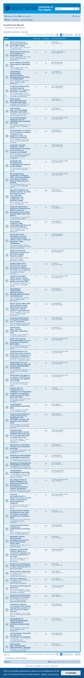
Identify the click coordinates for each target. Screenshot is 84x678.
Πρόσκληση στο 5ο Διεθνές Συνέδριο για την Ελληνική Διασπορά (20, 446)
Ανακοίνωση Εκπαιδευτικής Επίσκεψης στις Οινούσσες (20, 596)
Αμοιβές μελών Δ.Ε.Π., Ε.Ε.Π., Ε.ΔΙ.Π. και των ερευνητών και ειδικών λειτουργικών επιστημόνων (20, 266)
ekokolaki (18, 312)
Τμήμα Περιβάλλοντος (22, 325)
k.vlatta (17, 409)
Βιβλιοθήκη (19, 69)
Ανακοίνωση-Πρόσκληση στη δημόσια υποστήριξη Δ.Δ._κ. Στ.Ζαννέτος (19, 319)
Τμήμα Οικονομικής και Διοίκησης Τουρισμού (20, 476)
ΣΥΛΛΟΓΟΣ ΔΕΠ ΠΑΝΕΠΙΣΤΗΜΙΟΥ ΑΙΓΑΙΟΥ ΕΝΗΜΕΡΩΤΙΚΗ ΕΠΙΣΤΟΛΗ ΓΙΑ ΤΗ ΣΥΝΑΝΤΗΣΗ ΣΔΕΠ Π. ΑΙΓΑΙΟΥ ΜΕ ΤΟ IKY (20, 433)
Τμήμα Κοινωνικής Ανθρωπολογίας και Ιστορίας (18, 640)
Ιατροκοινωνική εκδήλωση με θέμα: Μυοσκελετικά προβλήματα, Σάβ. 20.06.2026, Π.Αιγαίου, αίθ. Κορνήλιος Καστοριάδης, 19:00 (20, 418)
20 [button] (76, 35)
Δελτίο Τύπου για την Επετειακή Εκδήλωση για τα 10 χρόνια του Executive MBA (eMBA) (20, 341)
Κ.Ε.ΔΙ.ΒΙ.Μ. (20, 204)
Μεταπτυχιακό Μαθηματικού (17, 82)
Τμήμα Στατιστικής (15, 546)
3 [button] (66, 35)
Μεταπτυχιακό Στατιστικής (19, 105)
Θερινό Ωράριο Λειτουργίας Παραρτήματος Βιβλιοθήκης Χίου (20, 64)
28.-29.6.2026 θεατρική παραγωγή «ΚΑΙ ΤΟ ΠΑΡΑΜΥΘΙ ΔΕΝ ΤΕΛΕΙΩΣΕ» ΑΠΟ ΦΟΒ (20, 120)
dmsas (14, 104)
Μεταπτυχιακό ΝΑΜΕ (16, 568)
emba (16, 217)
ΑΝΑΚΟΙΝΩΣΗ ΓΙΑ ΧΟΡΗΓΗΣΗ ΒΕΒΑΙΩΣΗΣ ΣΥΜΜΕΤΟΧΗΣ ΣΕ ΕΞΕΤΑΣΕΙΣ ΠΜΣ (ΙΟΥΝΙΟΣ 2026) (19, 622)
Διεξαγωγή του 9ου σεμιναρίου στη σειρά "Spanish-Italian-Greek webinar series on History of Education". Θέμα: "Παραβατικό (20, 238)
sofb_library (16, 67)
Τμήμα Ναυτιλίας (21, 411)
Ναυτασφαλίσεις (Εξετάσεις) (20, 571)
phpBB (38, 666)
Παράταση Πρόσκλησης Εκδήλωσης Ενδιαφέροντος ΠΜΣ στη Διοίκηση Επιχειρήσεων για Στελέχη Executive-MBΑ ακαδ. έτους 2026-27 (20, 211)
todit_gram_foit (17, 474)
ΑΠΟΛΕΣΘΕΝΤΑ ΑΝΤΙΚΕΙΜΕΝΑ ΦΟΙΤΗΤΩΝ (19, 471)
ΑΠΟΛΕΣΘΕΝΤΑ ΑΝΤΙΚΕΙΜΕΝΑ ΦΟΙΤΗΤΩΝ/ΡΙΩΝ (20, 406)
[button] (57, 34)
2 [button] (63, 35)
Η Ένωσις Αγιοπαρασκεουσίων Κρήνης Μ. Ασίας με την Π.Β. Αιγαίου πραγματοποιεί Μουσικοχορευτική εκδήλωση (20, 498)
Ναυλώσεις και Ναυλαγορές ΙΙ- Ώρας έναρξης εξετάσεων (20, 565)
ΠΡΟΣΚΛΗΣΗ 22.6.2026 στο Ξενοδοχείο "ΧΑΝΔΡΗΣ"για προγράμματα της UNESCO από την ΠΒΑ (20, 378)
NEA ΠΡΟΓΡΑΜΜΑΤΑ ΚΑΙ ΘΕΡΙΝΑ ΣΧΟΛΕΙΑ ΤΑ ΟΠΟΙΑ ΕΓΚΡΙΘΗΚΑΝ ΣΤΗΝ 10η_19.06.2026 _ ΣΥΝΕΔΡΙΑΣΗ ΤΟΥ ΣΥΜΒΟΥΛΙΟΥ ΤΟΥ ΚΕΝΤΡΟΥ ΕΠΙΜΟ (20, 195)
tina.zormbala (19, 439)
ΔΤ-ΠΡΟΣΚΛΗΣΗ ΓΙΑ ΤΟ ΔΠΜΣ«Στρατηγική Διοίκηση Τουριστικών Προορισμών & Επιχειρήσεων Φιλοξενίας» (20, 354)
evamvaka (18, 323)
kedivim (17, 202)
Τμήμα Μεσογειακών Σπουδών (17, 260)
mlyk (14, 567)
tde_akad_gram (17, 57)
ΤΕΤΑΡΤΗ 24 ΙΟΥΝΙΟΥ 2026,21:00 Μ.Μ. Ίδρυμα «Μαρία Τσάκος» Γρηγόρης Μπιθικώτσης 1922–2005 (20, 278)
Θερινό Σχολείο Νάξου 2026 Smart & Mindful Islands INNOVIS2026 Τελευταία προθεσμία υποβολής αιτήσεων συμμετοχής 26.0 (20, 307)
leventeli (17, 139)
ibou (16, 47)
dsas (14, 545)
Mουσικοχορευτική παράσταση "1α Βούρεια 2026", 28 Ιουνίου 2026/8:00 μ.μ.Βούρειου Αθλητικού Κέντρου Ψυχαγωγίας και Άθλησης (20, 178)
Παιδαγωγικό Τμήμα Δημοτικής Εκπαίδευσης (20, 247)
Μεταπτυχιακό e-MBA (19, 219)
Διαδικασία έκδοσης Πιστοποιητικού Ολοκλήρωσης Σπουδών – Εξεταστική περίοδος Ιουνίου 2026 (20, 540)
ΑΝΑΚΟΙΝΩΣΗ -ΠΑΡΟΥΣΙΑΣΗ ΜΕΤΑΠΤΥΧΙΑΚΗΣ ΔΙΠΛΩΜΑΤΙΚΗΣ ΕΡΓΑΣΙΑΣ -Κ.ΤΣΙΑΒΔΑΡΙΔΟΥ (20, 75)
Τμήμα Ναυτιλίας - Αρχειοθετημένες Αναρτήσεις (18, 575)
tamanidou (16, 638)
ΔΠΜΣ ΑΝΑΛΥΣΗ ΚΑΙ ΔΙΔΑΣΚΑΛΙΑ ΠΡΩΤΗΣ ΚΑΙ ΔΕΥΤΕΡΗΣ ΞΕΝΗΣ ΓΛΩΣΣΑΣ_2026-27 (20, 253)
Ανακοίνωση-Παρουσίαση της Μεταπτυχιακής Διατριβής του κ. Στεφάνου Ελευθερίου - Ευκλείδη (20, 89)
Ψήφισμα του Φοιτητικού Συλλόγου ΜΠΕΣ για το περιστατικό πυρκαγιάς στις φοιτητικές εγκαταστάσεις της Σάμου (20, 552)
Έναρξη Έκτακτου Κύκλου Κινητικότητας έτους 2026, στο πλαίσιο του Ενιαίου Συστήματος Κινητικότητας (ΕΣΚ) (20, 514)
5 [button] (71, 35)
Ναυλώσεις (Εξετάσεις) (18, 579)
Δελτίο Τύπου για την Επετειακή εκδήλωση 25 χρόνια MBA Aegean (19, 44)
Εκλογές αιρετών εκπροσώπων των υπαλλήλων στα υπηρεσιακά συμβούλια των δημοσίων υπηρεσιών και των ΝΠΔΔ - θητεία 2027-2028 (20, 392)
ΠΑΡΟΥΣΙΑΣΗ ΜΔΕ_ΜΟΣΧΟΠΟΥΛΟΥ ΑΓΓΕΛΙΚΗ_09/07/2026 (18, 101)
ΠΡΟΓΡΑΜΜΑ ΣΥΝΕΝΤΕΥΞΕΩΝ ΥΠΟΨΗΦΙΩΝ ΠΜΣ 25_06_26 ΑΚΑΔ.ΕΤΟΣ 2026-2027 (20, 224)
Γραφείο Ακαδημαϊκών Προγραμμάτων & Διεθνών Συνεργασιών (19, 157)
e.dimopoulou (19, 93)
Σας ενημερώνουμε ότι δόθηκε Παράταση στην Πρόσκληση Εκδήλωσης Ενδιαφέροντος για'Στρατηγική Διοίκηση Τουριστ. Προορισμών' (19, 484)
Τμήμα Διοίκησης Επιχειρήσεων (18, 59)
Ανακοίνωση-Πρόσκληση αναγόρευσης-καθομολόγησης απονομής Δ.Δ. (20, 527)
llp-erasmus (18, 154)
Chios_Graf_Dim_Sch (21, 125)
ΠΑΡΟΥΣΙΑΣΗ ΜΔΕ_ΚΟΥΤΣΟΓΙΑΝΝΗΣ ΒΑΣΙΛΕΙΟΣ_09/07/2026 (18, 110)
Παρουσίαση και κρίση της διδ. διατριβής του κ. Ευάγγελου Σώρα (20, 53)
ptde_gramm (18, 245)
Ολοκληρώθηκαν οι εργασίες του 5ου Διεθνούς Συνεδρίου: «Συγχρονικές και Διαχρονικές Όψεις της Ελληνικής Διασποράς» (20, 134)
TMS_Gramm (19, 258)
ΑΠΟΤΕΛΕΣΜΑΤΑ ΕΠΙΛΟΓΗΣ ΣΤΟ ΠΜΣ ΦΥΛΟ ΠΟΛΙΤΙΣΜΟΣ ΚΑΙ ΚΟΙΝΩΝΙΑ (20, 635)
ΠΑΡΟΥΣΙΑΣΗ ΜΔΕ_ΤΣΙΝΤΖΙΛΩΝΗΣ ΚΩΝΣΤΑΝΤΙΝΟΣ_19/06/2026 (20, 646)
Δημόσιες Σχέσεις (17, 49)
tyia (16, 270)
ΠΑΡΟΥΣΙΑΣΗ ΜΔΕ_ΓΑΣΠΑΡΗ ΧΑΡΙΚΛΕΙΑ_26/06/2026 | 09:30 (19, 330)
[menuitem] (25, 16)
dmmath (17, 80)
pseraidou (18, 613)
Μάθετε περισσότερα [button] (50, 674)
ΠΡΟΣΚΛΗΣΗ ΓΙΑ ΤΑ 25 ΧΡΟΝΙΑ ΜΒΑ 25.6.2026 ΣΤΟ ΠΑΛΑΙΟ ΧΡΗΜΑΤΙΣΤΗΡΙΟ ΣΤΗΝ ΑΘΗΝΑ (20, 365)
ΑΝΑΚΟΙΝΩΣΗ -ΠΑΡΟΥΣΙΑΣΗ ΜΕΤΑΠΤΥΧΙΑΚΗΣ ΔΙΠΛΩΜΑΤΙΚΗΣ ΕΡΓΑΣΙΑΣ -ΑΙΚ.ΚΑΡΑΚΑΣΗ (20, 292)
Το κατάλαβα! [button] (70, 673)
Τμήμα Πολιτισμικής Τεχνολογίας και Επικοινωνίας (20, 95)
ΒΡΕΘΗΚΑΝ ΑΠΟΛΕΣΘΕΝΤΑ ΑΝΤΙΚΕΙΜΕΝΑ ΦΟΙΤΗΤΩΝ (20, 456)
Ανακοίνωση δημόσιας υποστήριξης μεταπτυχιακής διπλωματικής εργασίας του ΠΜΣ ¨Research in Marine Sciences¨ (20, 607)
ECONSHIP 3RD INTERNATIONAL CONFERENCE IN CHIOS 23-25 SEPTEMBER (20, 163)
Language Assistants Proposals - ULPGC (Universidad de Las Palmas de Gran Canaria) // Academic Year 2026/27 (20, 148)
